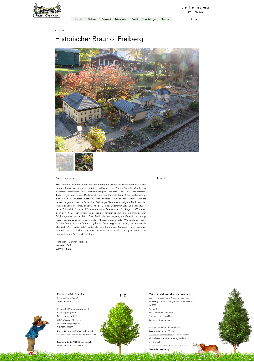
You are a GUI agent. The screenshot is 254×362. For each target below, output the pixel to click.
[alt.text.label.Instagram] (196, 19)
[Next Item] (194, 100)
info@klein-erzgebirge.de (69, 323)
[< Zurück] (65, 30)
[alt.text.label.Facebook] (191, 19)
